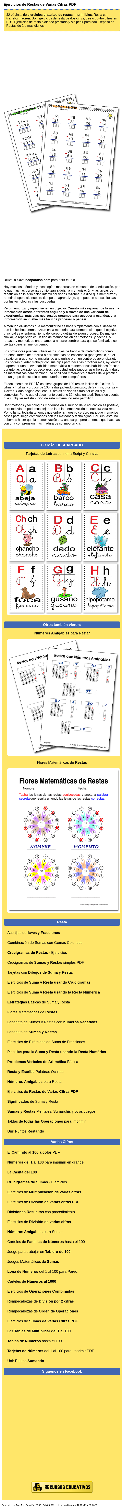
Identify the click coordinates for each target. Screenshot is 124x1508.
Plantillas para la (56, 1052)
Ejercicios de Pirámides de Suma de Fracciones (46, 1042)
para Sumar (35, 1232)
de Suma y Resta (32, 1101)
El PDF (33, 1152)
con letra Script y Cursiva (62, 454)
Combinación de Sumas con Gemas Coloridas (44, 943)
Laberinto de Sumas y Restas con (52, 1022)
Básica (42, 1062)
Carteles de (31, 1281)
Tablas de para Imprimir (46, 1121)
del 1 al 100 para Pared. (42, 1272)
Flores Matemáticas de (62, 762)
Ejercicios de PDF (43, 1202)
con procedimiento (41, 1212)
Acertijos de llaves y (33, 933)
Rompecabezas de (40, 1301)
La (22, 1172)
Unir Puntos (25, 1131)
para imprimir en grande (45, 1162)
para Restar (62, 633)
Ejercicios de (48, 982)
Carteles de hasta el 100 (46, 1242)
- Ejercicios (37, 953)
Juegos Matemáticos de (33, 1262)
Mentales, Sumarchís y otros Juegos (51, 1111)
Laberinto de (32, 1032)
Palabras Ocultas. (35, 1072)
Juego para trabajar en (39, 1252)
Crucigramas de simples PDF (45, 962)
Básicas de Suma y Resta (38, 1002)
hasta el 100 (34, 1341)
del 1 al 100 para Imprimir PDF (50, 1351)
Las (39, 1331)
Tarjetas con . (40, 972)
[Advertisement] (62, 61)
